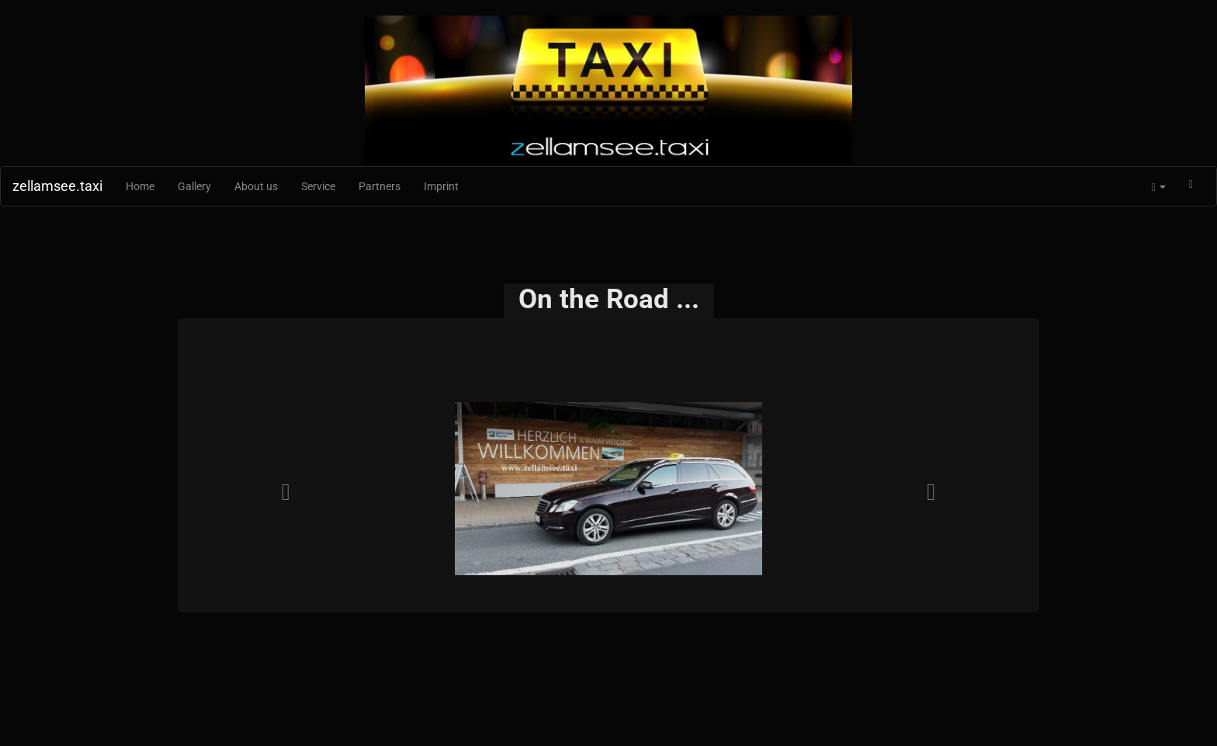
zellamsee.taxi (57, 186)
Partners (379, 186)
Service (318, 186)
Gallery (194, 186)
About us (256, 186)
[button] (1158, 186)
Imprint (441, 186)
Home (140, 186)
